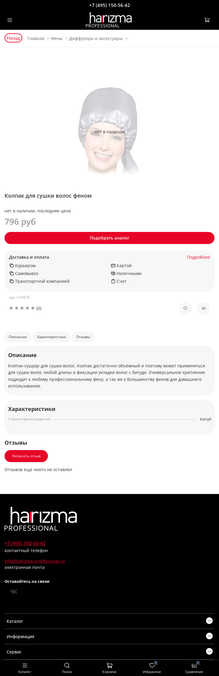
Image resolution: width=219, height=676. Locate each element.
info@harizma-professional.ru (35, 561)
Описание (18, 336)
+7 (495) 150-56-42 (109, 5)
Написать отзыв (26, 455)
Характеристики (51, 336)
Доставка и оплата (29, 257)
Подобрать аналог (109, 238)
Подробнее (198, 257)
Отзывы (83, 336)
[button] (89, 308)
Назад (13, 38)
